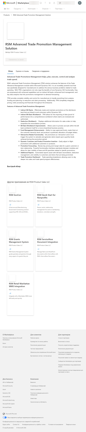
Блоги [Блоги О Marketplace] (4, 343)
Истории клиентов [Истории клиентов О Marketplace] (8, 347)
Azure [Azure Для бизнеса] (4, 389)
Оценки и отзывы (22, 71)
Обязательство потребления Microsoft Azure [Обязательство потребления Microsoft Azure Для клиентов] (43, 352)
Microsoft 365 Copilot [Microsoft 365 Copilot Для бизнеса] (8, 404)
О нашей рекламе (8, 428)
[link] (20, 205)
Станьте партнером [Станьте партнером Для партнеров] (63, 338)
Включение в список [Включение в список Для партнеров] (64, 341)
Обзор (10, 71)
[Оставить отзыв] (41, 3)
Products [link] (7, 15)
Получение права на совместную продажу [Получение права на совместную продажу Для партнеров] (70, 357)
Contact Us (16, 424)
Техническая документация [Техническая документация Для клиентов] (38, 345)
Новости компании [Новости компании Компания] (35, 389)
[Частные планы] (54, 3)
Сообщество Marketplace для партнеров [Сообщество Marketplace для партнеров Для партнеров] (69, 361)
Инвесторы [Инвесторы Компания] (33, 398)
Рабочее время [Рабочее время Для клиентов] (34, 338)
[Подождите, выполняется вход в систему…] (80, 3)
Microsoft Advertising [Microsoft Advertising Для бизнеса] (8, 400)
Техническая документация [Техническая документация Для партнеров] (65, 348)
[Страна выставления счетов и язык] (66, 3)
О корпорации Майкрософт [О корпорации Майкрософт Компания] (38, 386)
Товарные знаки (71, 424)
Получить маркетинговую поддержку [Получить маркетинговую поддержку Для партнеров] (68, 345)
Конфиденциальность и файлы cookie (33, 424)
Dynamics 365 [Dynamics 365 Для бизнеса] (6, 393)
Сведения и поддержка (40, 71)
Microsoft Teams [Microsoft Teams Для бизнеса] (7, 407)
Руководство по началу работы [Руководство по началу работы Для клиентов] (39, 341)
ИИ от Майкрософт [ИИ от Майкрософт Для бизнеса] (8, 382)
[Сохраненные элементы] (50, 3)
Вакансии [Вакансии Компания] (33, 382)
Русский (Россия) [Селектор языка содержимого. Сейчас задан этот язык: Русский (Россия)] (11, 414)
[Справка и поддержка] (45, 3)
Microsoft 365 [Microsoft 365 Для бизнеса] (6, 396)
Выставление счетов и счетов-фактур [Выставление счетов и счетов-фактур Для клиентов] (41, 356)
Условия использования (55, 424)
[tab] (11, 71)
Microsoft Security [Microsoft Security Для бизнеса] (8, 386)
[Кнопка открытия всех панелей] (6, 9)
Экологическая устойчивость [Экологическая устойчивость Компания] (38, 402)
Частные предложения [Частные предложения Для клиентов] (36, 348)
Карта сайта (6, 424)
